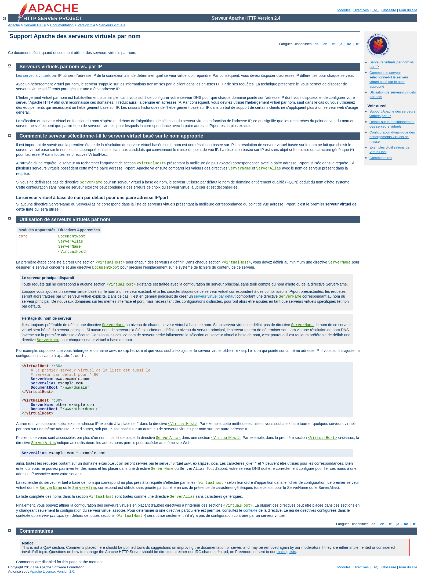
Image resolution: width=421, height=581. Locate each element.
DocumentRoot (71, 236)
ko (349, 44)
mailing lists (286, 552)
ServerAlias (268, 168)
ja (341, 44)
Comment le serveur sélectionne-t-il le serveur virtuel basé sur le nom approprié (388, 79)
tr (357, 44)
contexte (250, 510)
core (23, 236)
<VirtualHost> (151, 163)
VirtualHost (101, 497)
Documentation (62, 25)
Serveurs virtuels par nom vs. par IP (61, 66)
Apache (14, 25)
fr (333, 44)
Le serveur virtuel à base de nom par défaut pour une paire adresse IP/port (92, 197)
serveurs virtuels (36, 75)
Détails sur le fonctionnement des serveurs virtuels (392, 124)
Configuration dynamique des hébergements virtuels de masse (392, 136)
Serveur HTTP (35, 25)
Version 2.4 (86, 25)
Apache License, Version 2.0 (52, 571)
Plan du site (408, 10)
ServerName (239, 168)
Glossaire (389, 10)
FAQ (375, 10)
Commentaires (380, 158)
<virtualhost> (211, 483)
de (317, 44)
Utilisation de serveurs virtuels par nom (65, 219)
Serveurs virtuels (112, 25)
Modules (343, 10)
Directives (361, 10)
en (325, 44)
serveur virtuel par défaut (214, 296)
